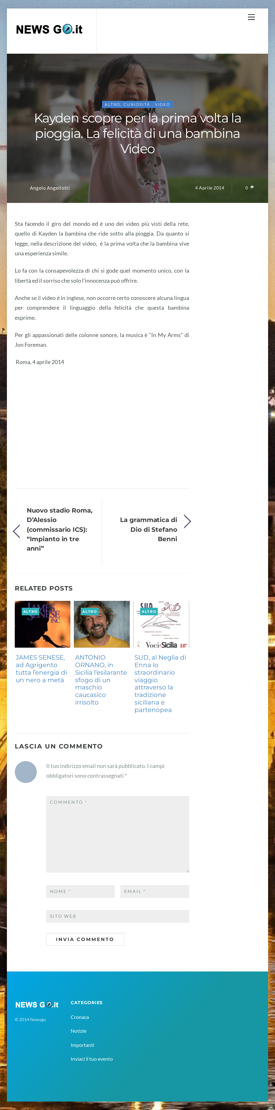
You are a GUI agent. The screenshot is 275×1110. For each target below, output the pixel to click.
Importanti (82, 1045)
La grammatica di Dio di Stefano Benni (148, 529)
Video (162, 104)
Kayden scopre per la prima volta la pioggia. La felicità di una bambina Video (137, 133)
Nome (60, 891)
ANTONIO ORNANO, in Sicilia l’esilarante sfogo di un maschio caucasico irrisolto (101, 680)
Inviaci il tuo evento (92, 1059)
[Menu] (251, 16)
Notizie (78, 1031)
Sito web (63, 916)
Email (135, 891)
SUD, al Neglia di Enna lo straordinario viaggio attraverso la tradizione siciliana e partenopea (160, 683)
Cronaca (80, 1017)
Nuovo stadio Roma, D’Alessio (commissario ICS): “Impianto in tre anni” (59, 529)
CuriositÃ (138, 104)
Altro (112, 104)
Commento (69, 802)
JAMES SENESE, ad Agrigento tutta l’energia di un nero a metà (41, 668)
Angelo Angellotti (50, 188)
